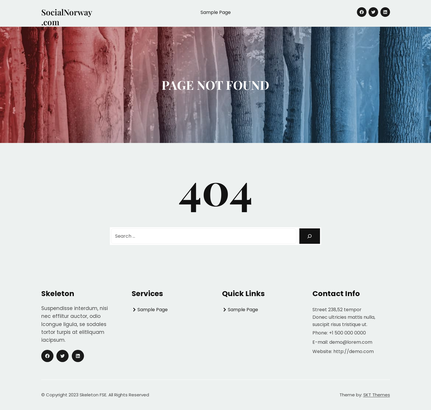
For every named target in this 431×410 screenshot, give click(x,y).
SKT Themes (376, 395)
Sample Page (216, 12)
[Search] (309, 236)
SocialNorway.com (66, 17)
